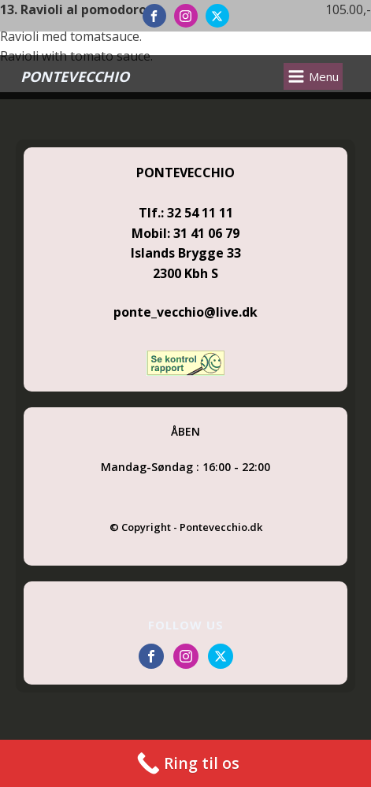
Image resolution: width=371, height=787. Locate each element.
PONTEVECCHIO (74, 76)
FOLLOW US (186, 625)
